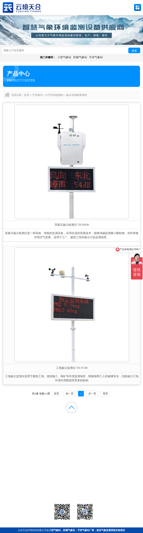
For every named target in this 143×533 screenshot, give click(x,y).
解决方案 (125, 417)
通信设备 (25, 492)
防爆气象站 (80, 57)
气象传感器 (71, 482)
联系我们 (125, 422)
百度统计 (18, 427)
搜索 (134, 50)
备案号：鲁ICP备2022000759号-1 (20, 469)
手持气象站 (96, 57)
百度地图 (53, 427)
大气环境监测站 (54, 94)
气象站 (25, 482)
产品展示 (37, 94)
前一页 (69, 393)
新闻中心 (89, 417)
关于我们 (89, 422)
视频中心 (53, 422)
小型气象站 (64, 57)
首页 (26, 94)
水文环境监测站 (25, 487)
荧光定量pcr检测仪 (117, 487)
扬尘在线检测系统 (76, 94)
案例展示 (18, 422)
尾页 (105, 393)
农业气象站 (118, 482)
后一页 (92, 393)
